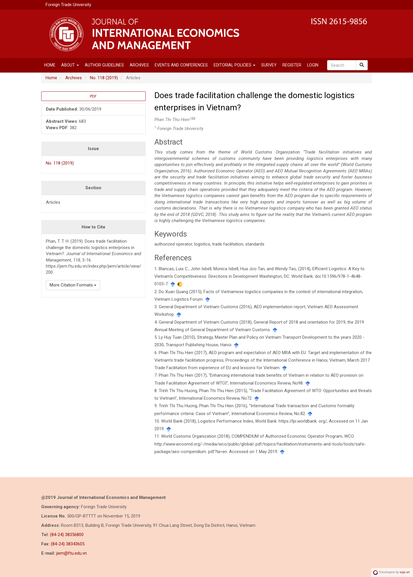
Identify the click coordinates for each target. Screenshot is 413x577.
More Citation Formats (73, 285)
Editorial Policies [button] (234, 65)
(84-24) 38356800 (67, 534)
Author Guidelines (104, 65)
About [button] (70, 65)
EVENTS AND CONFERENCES (181, 65)
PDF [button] (93, 96)
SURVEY (269, 65)
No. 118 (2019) (104, 77)
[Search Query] (341, 65)
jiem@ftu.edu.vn (71, 553)
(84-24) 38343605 (67, 544)
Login (312, 65)
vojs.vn (405, 572)
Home (49, 65)
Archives (139, 65)
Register (291, 65)
